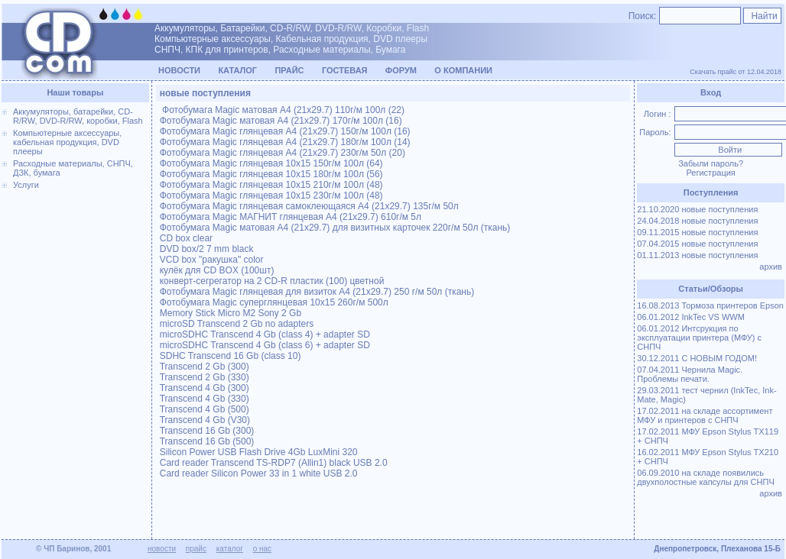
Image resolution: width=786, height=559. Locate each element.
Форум (401, 70)
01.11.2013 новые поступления (697, 255)
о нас (262, 548)
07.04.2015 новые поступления (697, 243)
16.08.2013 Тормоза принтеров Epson (710, 305)
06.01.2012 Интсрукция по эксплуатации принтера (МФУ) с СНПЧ (699, 337)
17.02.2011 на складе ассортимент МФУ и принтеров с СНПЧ (704, 415)
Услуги (26, 184)
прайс (196, 548)
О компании (463, 70)
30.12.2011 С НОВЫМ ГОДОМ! (697, 358)
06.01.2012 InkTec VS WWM (691, 317)
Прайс (289, 70)
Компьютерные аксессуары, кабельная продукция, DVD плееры (67, 142)
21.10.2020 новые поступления (697, 209)
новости (162, 548)
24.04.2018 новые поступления (697, 220)
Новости (179, 70)
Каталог (237, 70)
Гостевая (345, 70)
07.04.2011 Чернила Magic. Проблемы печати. (689, 374)
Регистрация (710, 172)
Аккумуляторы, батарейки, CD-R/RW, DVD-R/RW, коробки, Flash (78, 116)
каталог (229, 548)
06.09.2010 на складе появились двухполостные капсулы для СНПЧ (705, 477)
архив (771, 266)
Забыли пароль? (710, 163)
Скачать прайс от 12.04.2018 (735, 72)
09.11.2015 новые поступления (697, 232)
